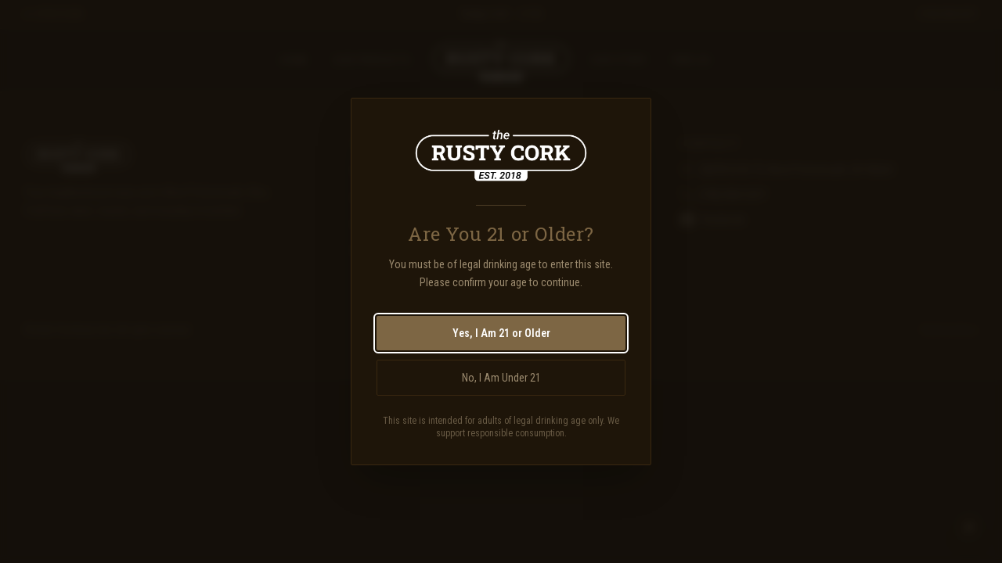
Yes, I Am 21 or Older (501, 333)
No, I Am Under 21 (501, 377)
